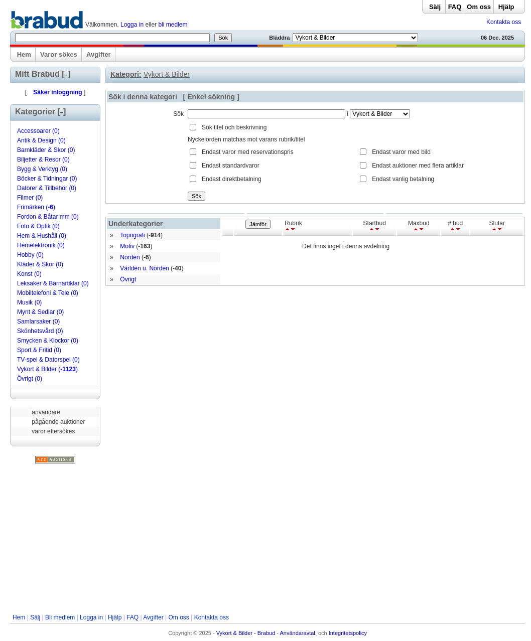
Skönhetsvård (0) (40, 331)
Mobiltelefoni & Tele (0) (47, 292)
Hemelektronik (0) (41, 245)
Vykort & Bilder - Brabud (246, 633)
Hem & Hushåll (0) (41, 235)
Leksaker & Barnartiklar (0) (53, 283)
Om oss (479, 7)
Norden (130, 257)
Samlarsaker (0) (38, 321)
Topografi (132, 235)
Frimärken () (36, 207)
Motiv (127, 246)
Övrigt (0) (29, 378)
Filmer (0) (30, 197)
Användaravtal (297, 633)
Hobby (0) (30, 254)
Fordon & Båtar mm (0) (48, 216)
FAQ (455, 7)
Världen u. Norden (144, 268)
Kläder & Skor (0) (40, 264)
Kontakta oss (503, 22)
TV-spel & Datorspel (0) (48, 359)
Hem (24, 54)
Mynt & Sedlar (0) (40, 311)
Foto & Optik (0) (38, 226)
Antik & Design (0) (41, 140)
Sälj (435, 7)
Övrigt (128, 279)
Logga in (132, 24)
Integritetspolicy (348, 633)
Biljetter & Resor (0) (43, 159)
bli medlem (172, 24)
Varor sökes (58, 54)
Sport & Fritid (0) (39, 350)
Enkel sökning (211, 97)
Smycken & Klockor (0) (47, 340)
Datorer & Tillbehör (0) (46, 188)
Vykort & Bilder (167, 74)
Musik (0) (29, 302)
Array (380, 113)
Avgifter (98, 54)
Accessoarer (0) (38, 130)
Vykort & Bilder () (47, 369)
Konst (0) (29, 273)
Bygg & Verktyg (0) (42, 169)
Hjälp (506, 7)
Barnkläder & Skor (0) (46, 149)
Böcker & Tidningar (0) (47, 178)
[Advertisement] (267, 538)
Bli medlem (60, 617)
